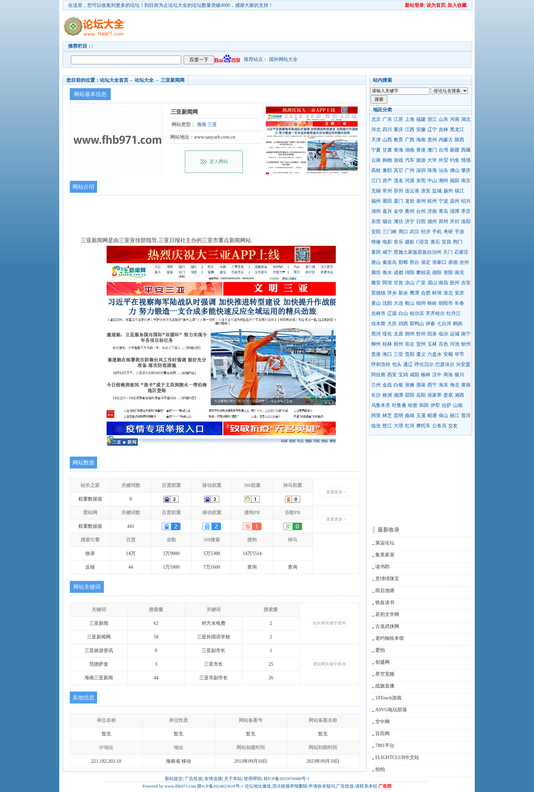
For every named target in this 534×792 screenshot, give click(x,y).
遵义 (421, 354)
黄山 (376, 303)
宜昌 (446, 241)
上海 (409, 119)
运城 (454, 333)
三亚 (398, 354)
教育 (398, 139)
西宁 (432, 384)
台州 (421, 211)
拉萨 (446, 405)
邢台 (414, 262)
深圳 (421, 170)
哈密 (413, 405)
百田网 (382, 733)
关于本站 (233, 778)
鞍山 (409, 303)
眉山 (432, 282)
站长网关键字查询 (329, 623)
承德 (453, 262)
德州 (432, 221)
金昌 (387, 384)
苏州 (398, 190)
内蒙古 (446, 139)
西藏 (466, 150)
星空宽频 (384, 674)
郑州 (443, 221)
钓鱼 (454, 160)
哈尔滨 (417, 313)
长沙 (376, 395)
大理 (398, 425)
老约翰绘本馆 (389, 638)
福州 (376, 201)
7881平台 (384, 745)
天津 (376, 139)
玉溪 (421, 415)
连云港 (412, 190)
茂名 (398, 180)
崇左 (409, 344)
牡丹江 (453, 313)
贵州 (432, 139)
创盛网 (382, 662)
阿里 (376, 415)
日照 (421, 221)
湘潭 (398, 395)
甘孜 (398, 282)
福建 (421, 119)
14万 (131, 553)
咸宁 (387, 252)
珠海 (432, 170)
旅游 (421, 160)
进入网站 (218, 161)
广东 (387, 119)
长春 (459, 303)
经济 (425, 231)
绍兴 (466, 201)
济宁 (409, 221)
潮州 (443, 180)
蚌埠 (437, 293)
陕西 (459, 139)
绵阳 (409, 272)
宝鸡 (403, 374)
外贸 (443, 160)
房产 (387, 180)
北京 (376, 119)
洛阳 (466, 221)
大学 (432, 160)
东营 (376, 221)
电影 (387, 241)
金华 (398, 211)
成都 (398, 272)
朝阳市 (446, 303)
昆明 (398, 415)
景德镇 (378, 293)
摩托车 (423, 425)
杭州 (432, 201)
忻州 (421, 333)
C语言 (422, 241)
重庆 (398, 129)
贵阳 (409, 354)
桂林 (387, 344)
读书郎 (382, 566)
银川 (459, 374)
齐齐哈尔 (435, 313)
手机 (437, 231)
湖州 (376, 211)
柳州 (376, 344)
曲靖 (409, 415)
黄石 (435, 241)
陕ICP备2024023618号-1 (220, 786)
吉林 (443, 129)
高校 (376, 170)
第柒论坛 (384, 542)
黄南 (466, 384)
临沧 (376, 425)
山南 (457, 405)
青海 (398, 150)
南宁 (466, 333)
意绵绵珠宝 (387, 578)
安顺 (448, 354)
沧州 (464, 262)
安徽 (421, 129)
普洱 (466, 415)
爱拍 (380, 650)
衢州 (409, 211)
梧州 (398, 344)
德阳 (437, 272)
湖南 (409, 150)
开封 (454, 221)
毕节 (459, 354)
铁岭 (432, 303)
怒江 (387, 425)
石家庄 (461, 252)
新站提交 (174, 778)
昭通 (432, 415)
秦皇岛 (389, 262)
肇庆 (466, 170)
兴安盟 (463, 364)
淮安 (425, 190)
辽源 (392, 313)
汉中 (437, 374)
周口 (403, 231)
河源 (409, 180)
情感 (466, 160)
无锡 (376, 190)
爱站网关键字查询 (329, 664)
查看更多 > (336, 492)
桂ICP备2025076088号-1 (287, 778)
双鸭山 (417, 323)
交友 (453, 425)
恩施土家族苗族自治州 (417, 252)
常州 (387, 190)
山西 (387, 139)
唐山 (376, 262)
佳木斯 (378, 323)
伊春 (430, 323)
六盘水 (434, 354)
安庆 (459, 293)
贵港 (376, 354)
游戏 (398, 160)
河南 (454, 119)
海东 (443, 384)
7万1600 (211, 567)
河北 (376, 129)
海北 (454, 384)
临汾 (443, 333)
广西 (409, 139)
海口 (387, 354)
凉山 (409, 282)
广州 (409, 170)
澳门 (432, 150)
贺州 (421, 344)
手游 (459, 231)
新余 (403, 293)
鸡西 (403, 323)
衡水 (387, 272)
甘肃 (387, 150)
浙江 (432, 119)
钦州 (466, 344)
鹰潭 (414, 293)
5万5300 (211, 553)
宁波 (443, 201)
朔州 (409, 333)
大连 (398, 303)
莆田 (387, 201)
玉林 (432, 344)
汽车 (409, 160)
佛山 (454, 170)
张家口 (439, 262)
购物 (387, 160)
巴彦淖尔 (444, 364)
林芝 (387, 415)
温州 (454, 201)
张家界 (434, 395)
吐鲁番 (399, 405)
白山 (403, 313)
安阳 (376, 231)
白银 (398, 384)
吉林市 (378, 313)
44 (130, 567)
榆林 (425, 374)
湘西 (459, 395)
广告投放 (193, 778)
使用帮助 (253, 778)
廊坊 (376, 272)
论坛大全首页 (114, 80)
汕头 (443, 170)
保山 (443, 415)
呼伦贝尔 (424, 364)
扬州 (448, 190)
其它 (398, 170)
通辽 (408, 364)
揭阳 (454, 180)
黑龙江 (457, 129)
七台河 (444, 323)
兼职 (387, 170)
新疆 (454, 150)
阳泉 (432, 333)
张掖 (409, 384)
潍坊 (398, 221)
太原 (398, 333)
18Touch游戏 (388, 697)
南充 (459, 272)
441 (130, 526)
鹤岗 (457, 323)
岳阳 (421, 395)
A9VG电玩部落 (391, 709)
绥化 (387, 333)
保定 (425, 262)
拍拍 (380, 769)
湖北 (466, 119)
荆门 (457, 241)
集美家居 (384, 554)
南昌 (443, 282)
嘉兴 (387, 211)
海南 (421, 139)
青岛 (443, 211)
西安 (392, 374)
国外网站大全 (283, 59)
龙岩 (409, 201)
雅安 (376, 282)
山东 (443, 119)
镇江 (459, 190)
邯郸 (403, 262)
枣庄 (466, 211)
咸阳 (414, 374)
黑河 (376, 333)
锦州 (421, 303)
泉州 (421, 201)
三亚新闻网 (173, 80)
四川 (387, 129)
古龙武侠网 (387, 626)
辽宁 (432, 129)
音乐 (398, 241)
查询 (252, 567)
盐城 (437, 190)
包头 (397, 364)
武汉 (414, 231)
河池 (454, 344)
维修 (376, 241)
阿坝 (387, 282)
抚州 (454, 282)
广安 (421, 282)
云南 (376, 160)
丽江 (454, 415)
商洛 (448, 374)
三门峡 (389, 231)
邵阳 (409, 395)
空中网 (382, 721)
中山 (432, 180)
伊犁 (435, 405)
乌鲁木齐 (380, 405)
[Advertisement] (306, 26)
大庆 (392, 323)
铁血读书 (384, 602)
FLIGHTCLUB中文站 (397, 757)
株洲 (387, 395)
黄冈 (376, 252)
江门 (376, 180)
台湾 (443, 150)
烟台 (387, 221)
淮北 (448, 293)
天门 (448, 252)
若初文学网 (387, 614)
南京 (466, 180)
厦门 (398, 201)
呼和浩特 (380, 364)
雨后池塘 (384, 590)
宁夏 (376, 150)
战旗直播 (384, 685)
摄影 (409, 241)
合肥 (425, 293)
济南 (432, 211)
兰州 (376, 384)
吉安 (466, 282)
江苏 (398, 119)
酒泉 (421, 384)
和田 (424, 405)
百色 (443, 344)
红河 (409, 425)
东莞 (421, 180)
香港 (421, 150)
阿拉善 (378, 374)
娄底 (448, 395)
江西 (409, 129)
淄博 (454, 211)
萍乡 (392, 293)
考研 (448, 231)
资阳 (448, 272)
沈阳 (387, 303)
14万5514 (252, 553)
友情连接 (213, 778)
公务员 (439, 425)
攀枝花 (423, 272)
